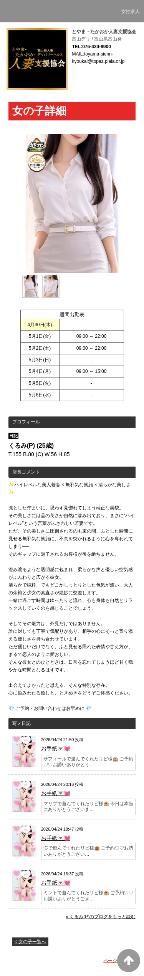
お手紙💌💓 (55, 748)
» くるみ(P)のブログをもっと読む (101, 916)
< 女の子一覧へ (30, 941)
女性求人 (130, 11)
